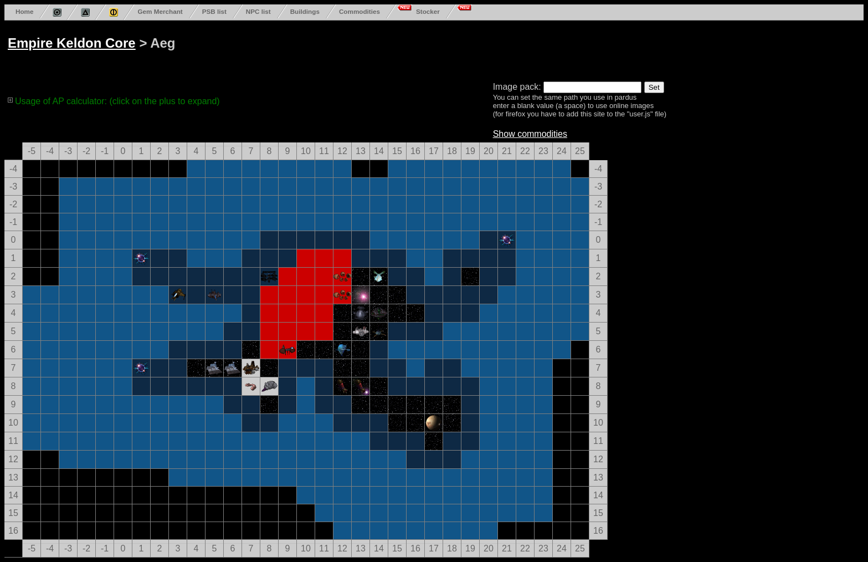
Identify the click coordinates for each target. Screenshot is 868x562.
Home (24, 11)
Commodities (359, 11)
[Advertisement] (427, 49)
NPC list (258, 11)
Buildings (305, 11)
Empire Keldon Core (72, 42)
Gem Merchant (159, 11)
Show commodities (530, 134)
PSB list (214, 11)
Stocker (428, 11)
